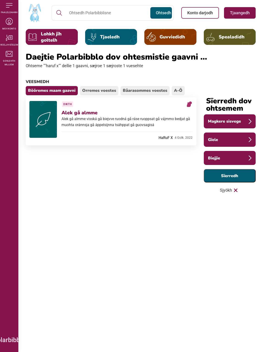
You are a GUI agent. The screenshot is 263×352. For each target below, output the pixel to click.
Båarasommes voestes (145, 90)
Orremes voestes (99, 90)
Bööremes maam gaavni (52, 90)
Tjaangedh (240, 12)
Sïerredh (229, 176)
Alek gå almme (80, 113)
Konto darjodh (200, 12)
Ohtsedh (163, 12)
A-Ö (178, 90)
